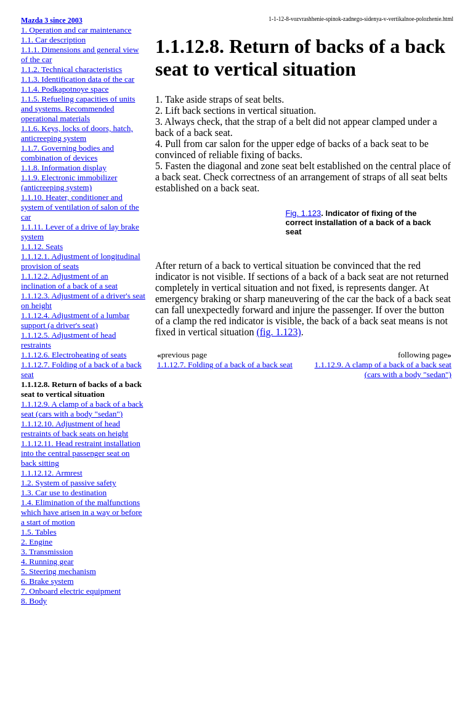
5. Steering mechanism (58, 571)
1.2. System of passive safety (68, 482)
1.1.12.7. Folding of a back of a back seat (225, 364)
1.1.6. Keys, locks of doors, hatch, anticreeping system (77, 133)
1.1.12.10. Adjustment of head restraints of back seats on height (74, 428)
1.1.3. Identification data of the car (77, 79)
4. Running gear (47, 561)
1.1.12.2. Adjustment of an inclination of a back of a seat (69, 280)
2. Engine (36, 541)
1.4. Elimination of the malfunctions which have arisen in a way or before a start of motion (81, 512)
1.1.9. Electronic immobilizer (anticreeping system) (69, 182)
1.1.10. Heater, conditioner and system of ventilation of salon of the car (80, 207)
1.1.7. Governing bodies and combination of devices (67, 152)
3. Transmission (47, 551)
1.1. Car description (53, 39)
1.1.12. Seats (42, 246)
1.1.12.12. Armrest (52, 472)
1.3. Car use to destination (64, 492)
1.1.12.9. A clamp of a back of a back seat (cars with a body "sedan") (82, 408)
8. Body (34, 600)
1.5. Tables (39, 532)
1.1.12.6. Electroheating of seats (73, 354)
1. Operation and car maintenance (76, 29)
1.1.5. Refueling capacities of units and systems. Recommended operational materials (78, 108)
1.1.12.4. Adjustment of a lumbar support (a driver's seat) (75, 320)
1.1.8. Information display (64, 167)
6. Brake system (47, 581)
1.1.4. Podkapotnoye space (65, 89)
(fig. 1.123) (278, 332)
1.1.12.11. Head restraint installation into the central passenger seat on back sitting (80, 453)
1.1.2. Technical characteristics (71, 69)
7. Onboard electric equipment (71, 591)
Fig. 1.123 (303, 213)
